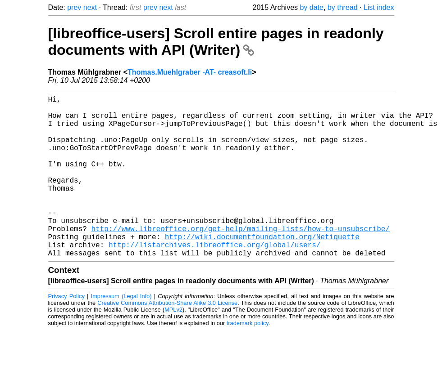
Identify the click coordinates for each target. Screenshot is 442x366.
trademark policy (248, 359)
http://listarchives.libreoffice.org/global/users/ (214, 279)
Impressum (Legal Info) (121, 332)
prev (74, 7)
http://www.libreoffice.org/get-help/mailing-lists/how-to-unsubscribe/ (240, 259)
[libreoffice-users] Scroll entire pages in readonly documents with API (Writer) (216, 41)
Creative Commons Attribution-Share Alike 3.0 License (167, 338)
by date (311, 7)
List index (379, 7)
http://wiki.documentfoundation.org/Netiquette (262, 269)
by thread (343, 7)
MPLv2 (173, 345)
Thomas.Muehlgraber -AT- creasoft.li (190, 72)
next (90, 7)
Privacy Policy (66, 332)
